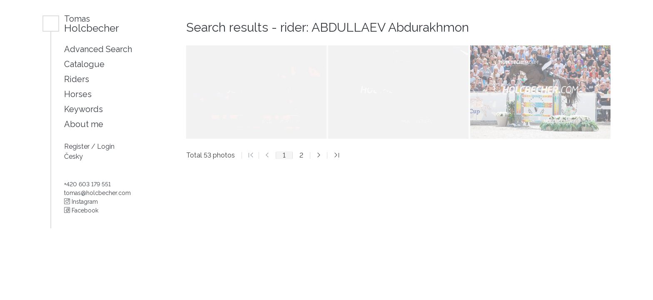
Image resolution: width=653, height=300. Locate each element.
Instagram (81, 201)
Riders (76, 79)
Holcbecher (91, 23)
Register (77, 146)
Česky (73, 156)
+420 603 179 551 (87, 184)
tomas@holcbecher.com (97, 193)
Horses (78, 94)
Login (106, 146)
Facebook (81, 210)
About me (83, 124)
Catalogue (84, 64)
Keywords (83, 109)
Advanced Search (98, 49)
